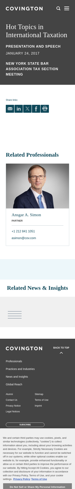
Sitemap (39, 394)
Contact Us (11, 400)
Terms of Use (42, 400)
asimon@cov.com (24, 238)
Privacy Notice (13, 405)
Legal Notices (13, 411)
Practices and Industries (20, 369)
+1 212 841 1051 (23, 231)
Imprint (38, 405)
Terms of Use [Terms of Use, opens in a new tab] (39, 483)
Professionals (14, 361)
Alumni (9, 394)
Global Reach (14, 384)
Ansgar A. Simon (26, 214)
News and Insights (17, 376)
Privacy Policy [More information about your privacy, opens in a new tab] (21, 483)
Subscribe (25, 425)
